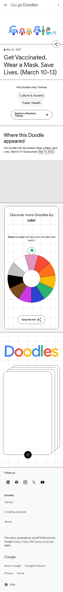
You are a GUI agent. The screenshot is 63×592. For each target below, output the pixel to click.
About (8, 521)
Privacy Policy (21, 541)
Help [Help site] (9, 584)
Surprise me (31, 320)
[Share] (56, 44)
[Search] (59, 5)
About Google (12, 565)
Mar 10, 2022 (46, 151)
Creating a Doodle (15, 512)
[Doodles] (31, 351)
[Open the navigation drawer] (5, 5)
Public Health (31, 103)
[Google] (10, 557)
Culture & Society (31, 96)
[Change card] (28, 454)
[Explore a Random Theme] (31, 115)
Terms (20, 573)
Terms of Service (44, 541)
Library (9, 502)
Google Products (35, 565)
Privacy (8, 573)
